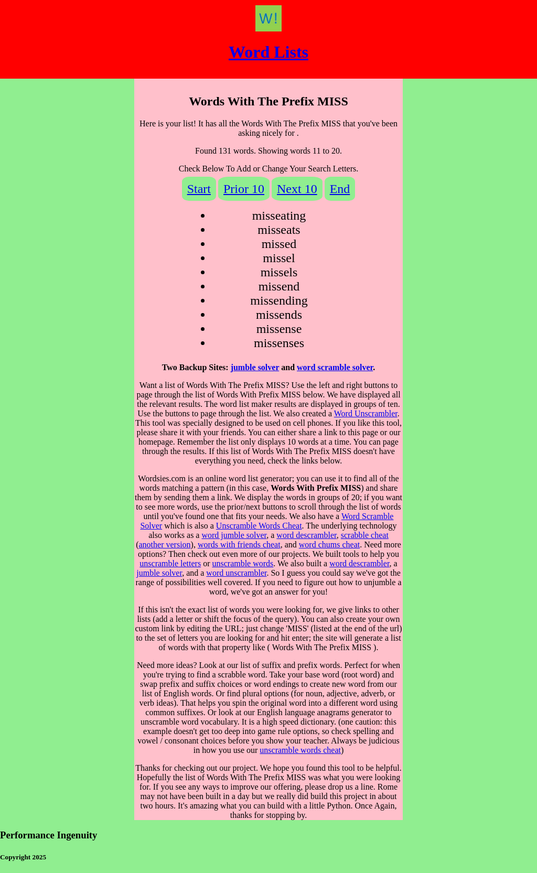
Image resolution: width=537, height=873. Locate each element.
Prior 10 (243, 189)
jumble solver (255, 367)
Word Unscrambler (366, 413)
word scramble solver (335, 367)
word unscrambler (236, 572)
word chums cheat (329, 544)
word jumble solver (233, 535)
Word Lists (268, 51)
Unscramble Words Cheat (259, 525)
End (340, 189)
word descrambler (306, 535)
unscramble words (242, 563)
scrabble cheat (365, 535)
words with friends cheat (239, 544)
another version (165, 544)
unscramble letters (170, 563)
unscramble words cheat (300, 750)
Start (199, 189)
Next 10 (297, 189)
